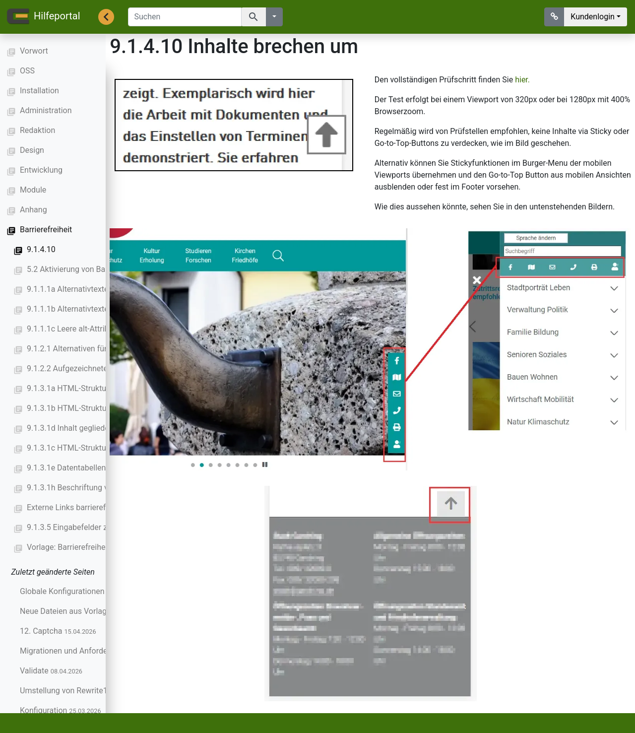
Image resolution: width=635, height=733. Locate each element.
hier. (523, 79)
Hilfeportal (43, 17)
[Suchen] (185, 16)
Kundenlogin (593, 16)
